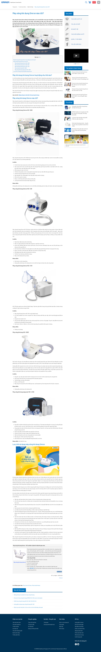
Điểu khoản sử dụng (79, 634)
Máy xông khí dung (36, 585)
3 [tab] (76, 63)
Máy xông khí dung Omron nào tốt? (20, 61)
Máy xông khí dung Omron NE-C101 (22, 66)
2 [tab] (75, 63)
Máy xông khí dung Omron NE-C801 (22, 63)
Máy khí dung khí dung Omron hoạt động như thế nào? (24, 59)
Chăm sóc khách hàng (79, 628)
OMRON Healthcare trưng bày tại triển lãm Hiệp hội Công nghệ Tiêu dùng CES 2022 (80, 113)
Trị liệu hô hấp (75, 24)
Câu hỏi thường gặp (79, 624)
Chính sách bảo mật (79, 632)
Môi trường (61, 628)
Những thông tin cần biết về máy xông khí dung (28, 95)
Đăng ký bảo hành (79, 630)
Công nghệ (61, 624)
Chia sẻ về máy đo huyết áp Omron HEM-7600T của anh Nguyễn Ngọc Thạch (79, 96)
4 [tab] (77, 63)
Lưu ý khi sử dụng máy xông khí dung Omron (22, 71)
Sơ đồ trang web (78, 636)
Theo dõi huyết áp (76, 19)
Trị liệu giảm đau (76, 44)
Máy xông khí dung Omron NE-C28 (22, 64)
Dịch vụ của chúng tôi (64, 622)
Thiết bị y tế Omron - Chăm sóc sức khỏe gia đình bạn (11, 2)
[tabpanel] (76, 56)
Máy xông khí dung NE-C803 (21, 68)
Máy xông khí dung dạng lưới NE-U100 (23, 69)
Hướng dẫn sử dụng (79, 622)
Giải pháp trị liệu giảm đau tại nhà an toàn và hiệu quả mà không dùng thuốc (80, 130)
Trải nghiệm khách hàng (73, 68)
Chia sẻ (60, 577)
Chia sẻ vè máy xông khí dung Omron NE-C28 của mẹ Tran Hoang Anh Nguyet (80, 85)
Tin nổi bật (69, 102)
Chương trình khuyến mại (49, 624)
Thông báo (46, 622)
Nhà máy (61, 626)
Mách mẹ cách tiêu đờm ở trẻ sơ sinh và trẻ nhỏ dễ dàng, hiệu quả (28, 607)
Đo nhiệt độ (74, 29)
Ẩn (39, 57)
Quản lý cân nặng (76, 39)
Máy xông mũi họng (27, 585)
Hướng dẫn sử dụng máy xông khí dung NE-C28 (24, 604)
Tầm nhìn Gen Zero (17, 622)
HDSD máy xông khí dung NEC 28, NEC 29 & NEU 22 (25, 601)
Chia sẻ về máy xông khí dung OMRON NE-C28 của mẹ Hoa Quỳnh (28, 598)
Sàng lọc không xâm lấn (33, 628)
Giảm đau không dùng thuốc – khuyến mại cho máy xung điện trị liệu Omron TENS (80, 124)
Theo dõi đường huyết (77, 34)
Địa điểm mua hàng (89, 2)
